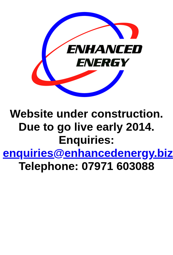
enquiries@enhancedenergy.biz (88, 153)
